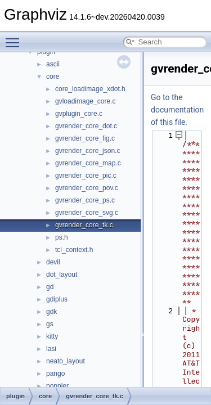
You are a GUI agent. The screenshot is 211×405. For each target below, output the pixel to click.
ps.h (61, 237)
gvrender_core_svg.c (86, 213)
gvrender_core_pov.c (86, 188)
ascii (53, 64)
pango (55, 373)
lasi (51, 349)
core (52, 76)
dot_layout (61, 274)
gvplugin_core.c (78, 114)
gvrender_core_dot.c (86, 126)
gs (49, 324)
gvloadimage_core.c (85, 101)
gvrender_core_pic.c (85, 175)
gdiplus (57, 299)
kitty (52, 336)
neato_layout (65, 361)
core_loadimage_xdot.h (90, 89)
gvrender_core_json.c (87, 151)
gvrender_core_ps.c (85, 200)
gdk (51, 312)
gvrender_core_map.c (88, 163)
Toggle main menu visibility (15, 37)
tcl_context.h (74, 250)
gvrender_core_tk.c (84, 225)
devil (53, 262)
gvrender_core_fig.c (85, 138)
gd (49, 287)
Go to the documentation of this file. (177, 110)
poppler (57, 386)
